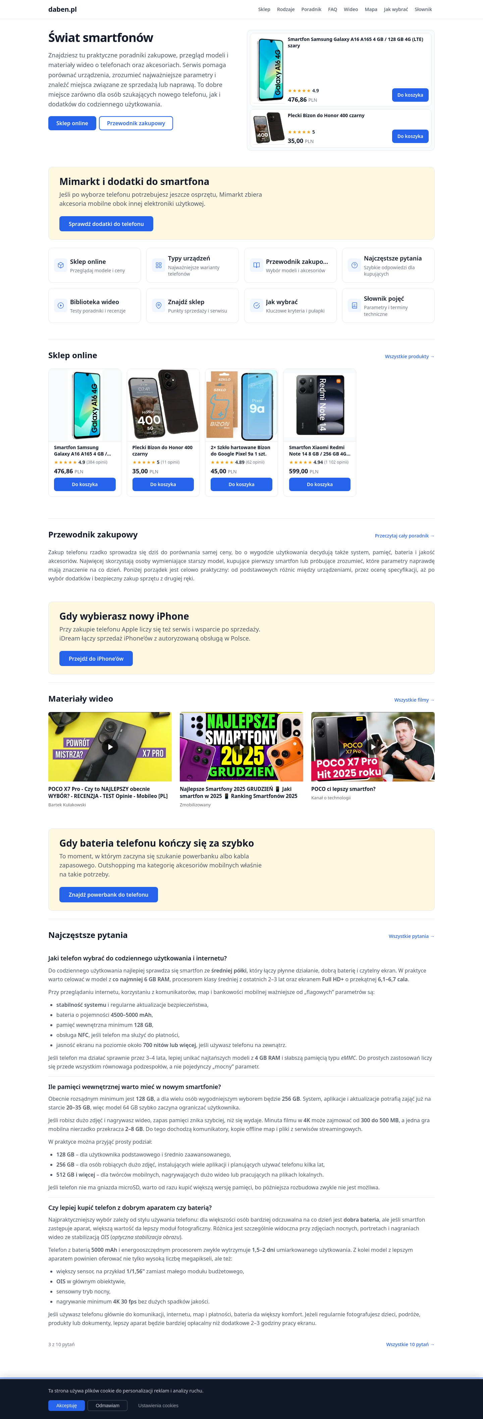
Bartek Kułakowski (67, 805)
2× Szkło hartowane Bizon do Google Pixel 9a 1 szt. (240, 450)
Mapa (371, 9)
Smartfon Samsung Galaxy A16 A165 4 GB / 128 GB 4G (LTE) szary (80, 454)
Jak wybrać (396, 9)
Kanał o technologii (331, 798)
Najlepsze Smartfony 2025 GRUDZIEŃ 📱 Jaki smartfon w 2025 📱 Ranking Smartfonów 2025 (239, 792)
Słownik (423, 9)
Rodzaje (286, 9)
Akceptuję (66, 1405)
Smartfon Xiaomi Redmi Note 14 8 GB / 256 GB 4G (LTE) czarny (317, 454)
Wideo (351, 9)
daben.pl (62, 9)
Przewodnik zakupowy (136, 123)
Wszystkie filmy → (414, 700)
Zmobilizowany (195, 805)
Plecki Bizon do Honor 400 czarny (326, 115)
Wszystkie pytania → (412, 936)
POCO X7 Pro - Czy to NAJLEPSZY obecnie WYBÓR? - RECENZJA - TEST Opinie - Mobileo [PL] (108, 792)
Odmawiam (107, 1405)
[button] (110, 747)
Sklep (264, 9)
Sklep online (72, 123)
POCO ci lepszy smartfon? (343, 789)
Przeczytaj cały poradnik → (405, 535)
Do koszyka (410, 95)
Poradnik (312, 9)
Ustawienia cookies (158, 1405)
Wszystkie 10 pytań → (410, 1344)
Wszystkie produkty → (410, 356)
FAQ (332, 9)
